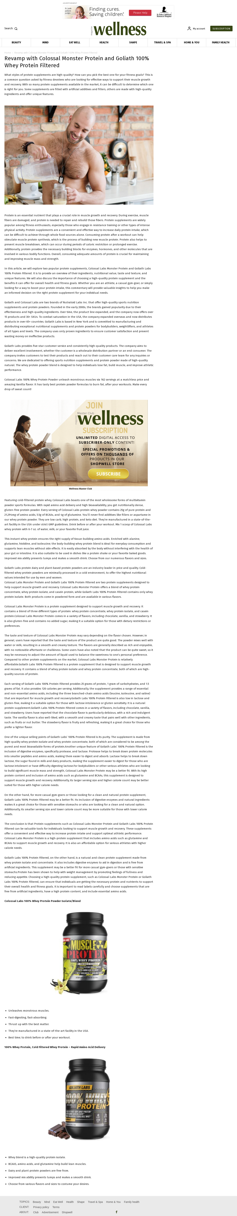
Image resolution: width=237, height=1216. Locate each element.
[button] (11, 28)
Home (7, 52)
